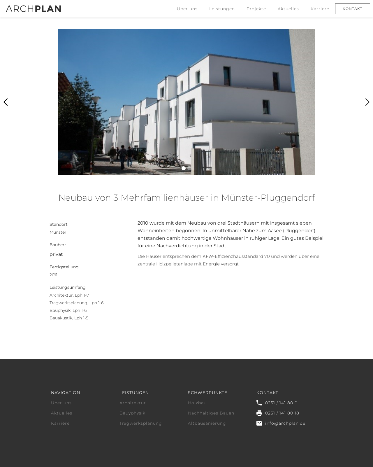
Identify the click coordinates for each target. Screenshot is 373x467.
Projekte (256, 8)
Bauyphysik (132, 413)
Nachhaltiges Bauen (211, 413)
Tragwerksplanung (140, 423)
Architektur (132, 402)
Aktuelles (288, 8)
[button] (222, 9)
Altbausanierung (207, 423)
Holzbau (197, 402)
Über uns (187, 8)
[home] (33, 6)
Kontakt (353, 8)
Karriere (320, 8)
